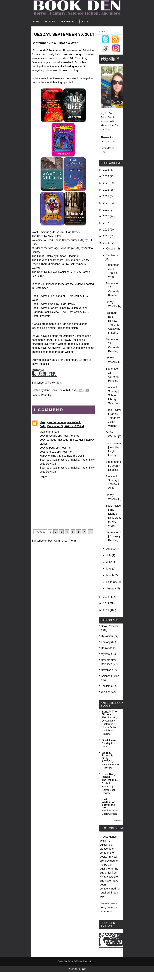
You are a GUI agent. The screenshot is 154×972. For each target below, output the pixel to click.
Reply (43, 477)
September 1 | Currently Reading (113, 536)
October (111, 248)
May (109, 568)
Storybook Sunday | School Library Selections (113, 395)
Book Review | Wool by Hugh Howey (53, 304)
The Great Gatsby (42, 256)
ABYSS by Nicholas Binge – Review (110, 764)
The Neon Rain (41, 272)
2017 (106, 223)
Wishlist (105, 692)
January (111, 588)
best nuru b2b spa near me (56, 451)
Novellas (106, 670)
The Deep (37, 236)
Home (36, 21)
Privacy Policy (89, 961)
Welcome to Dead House (46, 240)
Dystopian (107, 636)
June (109, 562)
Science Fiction (110, 676)
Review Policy (69, 21)
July (109, 555)
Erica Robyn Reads (109, 775)
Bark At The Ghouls (109, 713)
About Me (50, 21)
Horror (104, 648)
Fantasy (105, 642)
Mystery (105, 654)
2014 (106, 243)
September (112, 255)
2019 (106, 209)
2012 (106, 603)
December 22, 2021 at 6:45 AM (65, 426)
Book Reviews (109, 626)
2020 (106, 203)
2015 (106, 236)
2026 (106, 169)
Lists (85, 21)
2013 (106, 596)
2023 (106, 183)
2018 (106, 216)
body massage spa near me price (59, 435)
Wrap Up (46, 395)
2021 (106, 196)
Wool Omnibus (40, 232)
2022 (106, 189)
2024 (106, 176)
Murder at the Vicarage (45, 248)
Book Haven (109, 740)
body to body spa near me (55, 447)
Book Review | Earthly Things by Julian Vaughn (59, 308)
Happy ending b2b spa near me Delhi (62, 455)
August (110, 548)
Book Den (62, 961)
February (112, 581)
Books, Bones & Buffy (107, 755)
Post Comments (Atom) (62, 540)
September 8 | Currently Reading (113, 465)
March (110, 575)
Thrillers (105, 686)
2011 (106, 610)
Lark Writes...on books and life (108, 803)
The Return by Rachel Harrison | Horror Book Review (110, 786)
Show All (117, 820)
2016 (106, 229)
